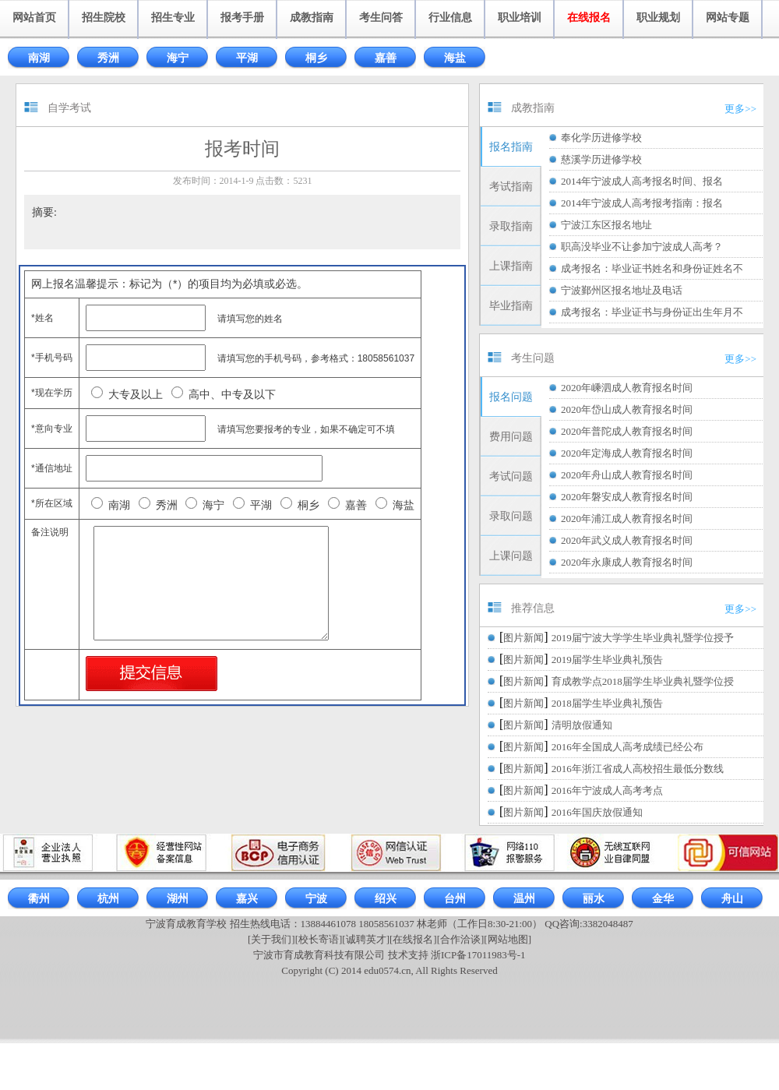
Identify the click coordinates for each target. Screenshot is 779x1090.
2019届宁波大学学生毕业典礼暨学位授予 (643, 638)
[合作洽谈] (461, 939)
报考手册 (242, 17)
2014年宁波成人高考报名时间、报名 (642, 181)
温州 (524, 899)
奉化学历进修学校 (601, 137)
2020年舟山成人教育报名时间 (627, 475)
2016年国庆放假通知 (597, 812)
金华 (663, 899)
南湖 (39, 58)
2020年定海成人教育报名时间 (627, 453)
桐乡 (316, 58)
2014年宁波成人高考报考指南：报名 (642, 203)
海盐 (455, 58)
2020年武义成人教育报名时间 (627, 540)
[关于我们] (271, 939)
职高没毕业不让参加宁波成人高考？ (642, 246)
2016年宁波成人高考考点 (607, 790)
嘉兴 (247, 899)
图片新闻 (523, 638)
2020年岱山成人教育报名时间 (627, 409)
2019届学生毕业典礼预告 (607, 659)
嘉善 (386, 58)
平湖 (247, 58)
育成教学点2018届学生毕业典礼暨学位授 (643, 681)
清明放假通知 (582, 725)
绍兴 (386, 899)
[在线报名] (413, 939)
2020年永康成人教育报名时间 (627, 562)
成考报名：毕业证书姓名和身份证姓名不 (652, 268)
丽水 (594, 899)
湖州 (178, 899)
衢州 (39, 899)
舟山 (732, 899)
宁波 (316, 899)
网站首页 (34, 17)
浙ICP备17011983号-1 (478, 955)
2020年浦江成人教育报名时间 (627, 518)
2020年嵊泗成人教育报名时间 (627, 387)
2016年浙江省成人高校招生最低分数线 (638, 768)
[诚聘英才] (366, 939)
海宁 (178, 58)
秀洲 (108, 58)
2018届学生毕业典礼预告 (607, 703)
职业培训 (519, 17)
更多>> (740, 109)
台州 (455, 899)
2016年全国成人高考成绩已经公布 (627, 747)
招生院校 (103, 17)
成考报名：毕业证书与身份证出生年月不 (652, 312)
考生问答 (381, 17)
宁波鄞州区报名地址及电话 (621, 290)
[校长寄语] (319, 939)
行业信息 (450, 17)
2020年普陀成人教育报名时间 (627, 431)
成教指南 (311, 17)
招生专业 (173, 17)
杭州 (108, 899)
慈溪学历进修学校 (601, 159)
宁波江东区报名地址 (606, 225)
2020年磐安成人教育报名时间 (627, 497)
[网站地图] (507, 939)
